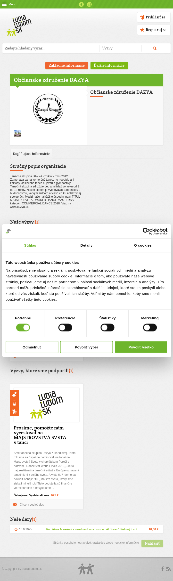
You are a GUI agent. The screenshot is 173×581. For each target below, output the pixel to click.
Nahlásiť (152, 543)
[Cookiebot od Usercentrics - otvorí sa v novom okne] (146, 231)
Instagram (89, 4)
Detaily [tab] (87, 245)
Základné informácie (67, 65)
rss (168, 568)
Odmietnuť (32, 347)
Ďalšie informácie (109, 65)
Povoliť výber (86, 347)
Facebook (81, 4)
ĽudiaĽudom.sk (31, 569)
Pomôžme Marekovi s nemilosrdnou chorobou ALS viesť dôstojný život (91, 529)
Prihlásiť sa (155, 17)
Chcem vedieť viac (32, 504)
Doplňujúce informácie (31, 153)
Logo (86, 569)
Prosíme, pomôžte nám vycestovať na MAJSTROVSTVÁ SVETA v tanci (40, 435)
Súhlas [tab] (30, 245)
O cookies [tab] (143, 245)
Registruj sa (156, 29)
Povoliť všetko (141, 347)
